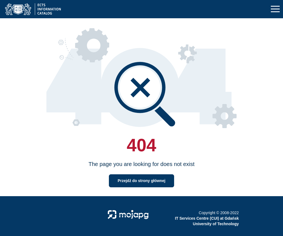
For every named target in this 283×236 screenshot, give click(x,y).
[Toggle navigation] (275, 9)
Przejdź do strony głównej (142, 180)
